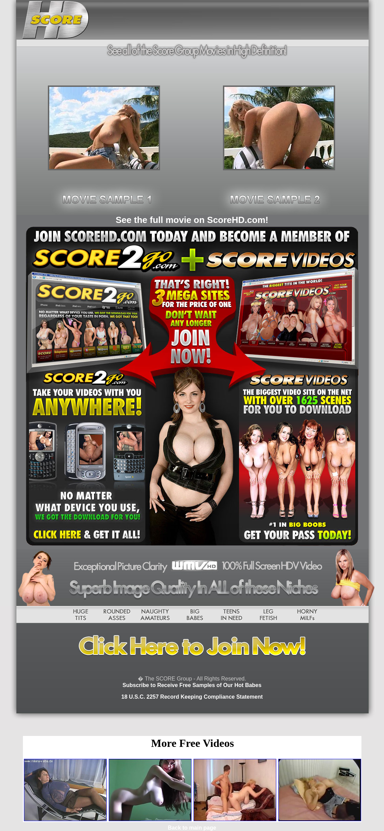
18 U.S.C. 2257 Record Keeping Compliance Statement (192, 697)
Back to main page (192, 828)
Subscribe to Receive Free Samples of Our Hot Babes (191, 685)
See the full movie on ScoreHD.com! (192, 220)
